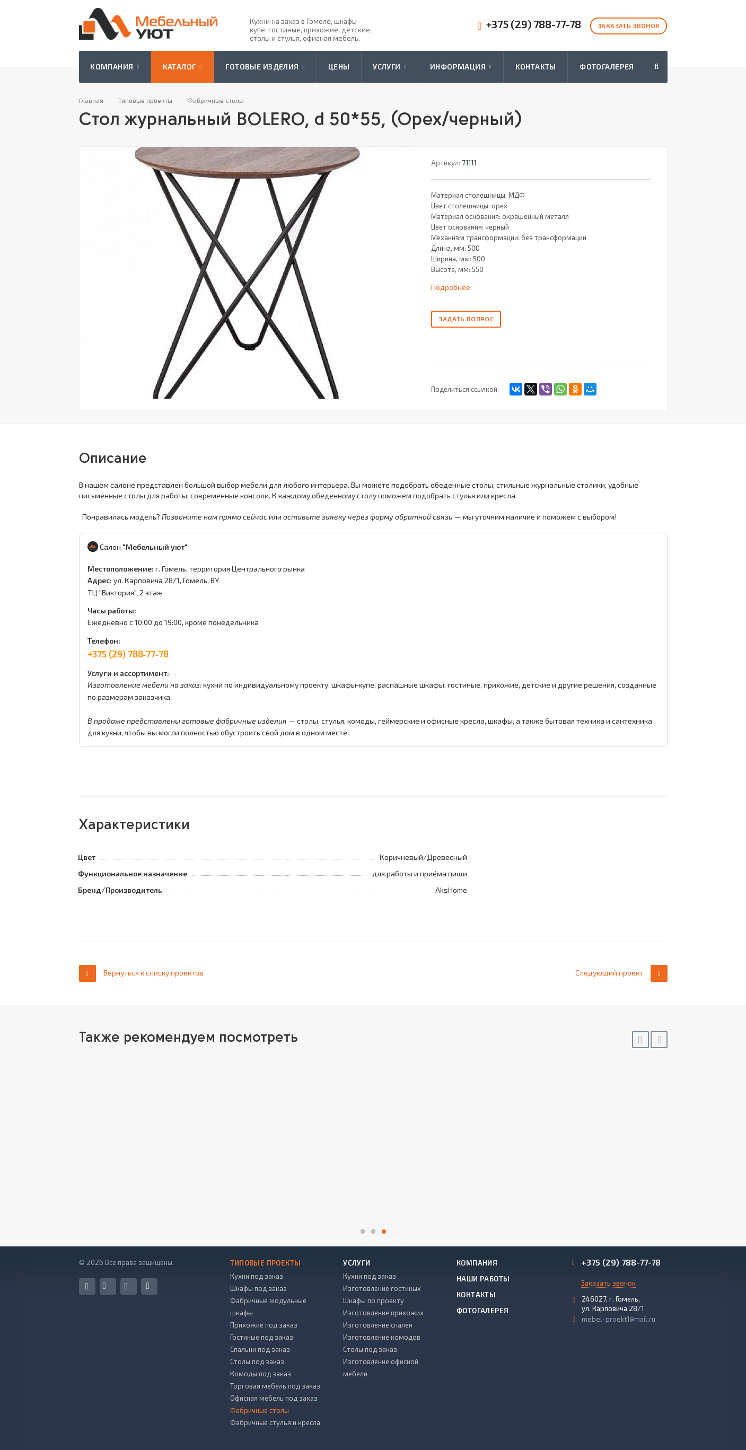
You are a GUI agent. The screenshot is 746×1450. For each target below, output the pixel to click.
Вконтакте (104, 1285)
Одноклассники (148, 1285)
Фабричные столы (259, 1410)
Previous (640, 1039)
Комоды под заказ (260, 1373)
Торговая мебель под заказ (275, 1386)
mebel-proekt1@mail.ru (618, 1319)
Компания (114, 67)
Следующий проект (621, 973)
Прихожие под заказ (263, 1325)
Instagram (126, 1286)
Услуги (389, 67)
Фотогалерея (607, 66)
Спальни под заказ (260, 1349)
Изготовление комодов (381, 1337)
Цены (339, 66)
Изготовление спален (378, 1325)
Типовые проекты (265, 1263)
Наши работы (483, 1279)
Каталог (182, 67)
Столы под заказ (257, 1361)
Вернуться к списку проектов (141, 973)
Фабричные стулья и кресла (275, 1422)
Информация (461, 67)
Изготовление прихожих (383, 1312)
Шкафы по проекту (373, 1300)
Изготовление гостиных (382, 1288)
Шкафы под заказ (258, 1288)
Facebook (87, 1286)
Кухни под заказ (256, 1276)
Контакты (535, 66)
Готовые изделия (264, 67)
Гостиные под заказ (261, 1337)
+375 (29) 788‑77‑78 (128, 653)
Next (659, 1039)
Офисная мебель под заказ (274, 1398)
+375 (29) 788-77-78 (533, 24)
